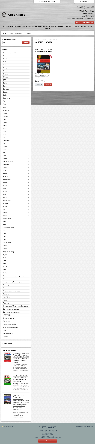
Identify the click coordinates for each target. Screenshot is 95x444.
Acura (5, 56)
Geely (5, 107)
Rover (5, 185)
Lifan (4, 149)
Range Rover (7, 179)
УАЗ (4, 264)
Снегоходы (6, 285)
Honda (5, 113)
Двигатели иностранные (11, 309)
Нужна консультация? (48, 2)
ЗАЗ (4, 233)
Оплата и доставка (16, 33)
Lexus (5, 146)
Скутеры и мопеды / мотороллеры (14, 276)
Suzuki (5, 206)
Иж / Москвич (7, 243)
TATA (5, 209)
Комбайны (6, 297)
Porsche (5, 176)
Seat (4, 194)
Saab (4, 188)
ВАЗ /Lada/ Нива (8, 227)
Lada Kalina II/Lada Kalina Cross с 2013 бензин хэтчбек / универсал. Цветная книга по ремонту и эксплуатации (21, 379)
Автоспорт (6, 321)
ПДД (4, 330)
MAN (4, 155)
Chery (5, 68)
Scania (5, 191)
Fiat (4, 101)
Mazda (5, 158)
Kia (4, 137)
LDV (4, 143)
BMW (4, 65)
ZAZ (4, 152)
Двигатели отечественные (11, 312)
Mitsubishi (6, 164)
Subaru (5, 203)
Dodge (5, 95)
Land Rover (6, 140)
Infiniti (5, 125)
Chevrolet (6, 71)
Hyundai (5, 116)
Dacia (5, 83)
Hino (4, 119)
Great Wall (6, 110)
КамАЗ (5, 246)
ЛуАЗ (5, 255)
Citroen (5, 77)
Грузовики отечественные (11, 291)
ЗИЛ (4, 237)
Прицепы (6, 303)
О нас (4, 33)
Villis (4, 221)
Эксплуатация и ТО (9, 53)
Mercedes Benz (8, 161)
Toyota (5, 212)
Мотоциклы (7, 279)
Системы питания (8, 318)
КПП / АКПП (7, 315)
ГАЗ (4, 230)
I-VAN (5, 122)
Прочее (5, 336)
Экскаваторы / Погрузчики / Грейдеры (15, 306)
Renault (5, 182)
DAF (4, 80)
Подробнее (39, 84)
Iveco (4, 131)
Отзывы (28, 33)
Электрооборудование (10, 327)
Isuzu (4, 128)
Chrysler (5, 74)
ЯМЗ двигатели (8, 273)
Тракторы (6, 294)
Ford (4, 104)
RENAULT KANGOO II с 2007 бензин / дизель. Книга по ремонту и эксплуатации (43, 51)
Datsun (5, 92)
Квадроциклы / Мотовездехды (13, 282)
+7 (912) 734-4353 (84, 11)
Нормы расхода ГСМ (9, 324)
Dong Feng (6, 98)
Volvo (5, 215)
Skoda (5, 197)
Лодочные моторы (9, 252)
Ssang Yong (7, 200)
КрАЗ (5, 249)
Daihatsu (6, 89)
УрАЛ (5, 267)
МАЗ (4, 258)
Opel (4, 170)
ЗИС (4, 240)
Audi (4, 62)
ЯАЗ (4, 270)
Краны (5, 300)
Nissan (5, 167)
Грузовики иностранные (10, 288)
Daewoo (5, 86)
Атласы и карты (8, 333)
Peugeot (5, 173)
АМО (4, 224)
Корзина (84, 2)
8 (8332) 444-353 (85, 7)
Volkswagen (7, 218)
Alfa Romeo (7, 59)
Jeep (4, 134)
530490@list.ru (8, 426)
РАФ (4, 261)
